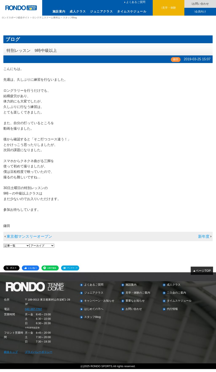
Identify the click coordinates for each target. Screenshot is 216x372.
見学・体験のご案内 (138, 295)
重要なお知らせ (135, 303)
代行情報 (172, 311)
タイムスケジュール (131, 11)
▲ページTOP (202, 273)
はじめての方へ (93, 311)
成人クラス (78, 11)
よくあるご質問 (135, 2)
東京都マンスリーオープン (29, 239)
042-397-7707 (33, 312)
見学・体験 (169, 7)
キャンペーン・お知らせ (99, 303)
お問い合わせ (200, 3)
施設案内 (59, 11)
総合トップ (11, 354)
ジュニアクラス (101, 11)
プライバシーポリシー (38, 354)
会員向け (200, 11)
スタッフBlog (92, 320)
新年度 (203, 239)
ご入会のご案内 (176, 295)
